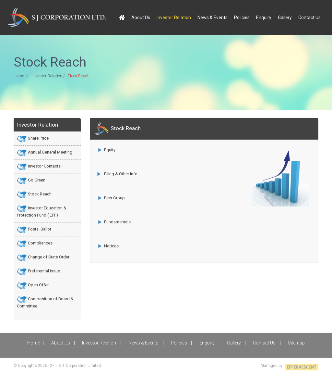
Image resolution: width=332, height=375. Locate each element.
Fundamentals (117, 221)
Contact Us (309, 16)
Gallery (285, 16)
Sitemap (296, 342)
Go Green (36, 179)
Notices (111, 245)
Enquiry (263, 16)
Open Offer (38, 284)
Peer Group (114, 197)
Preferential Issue (44, 270)
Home (19, 76)
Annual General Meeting (50, 151)
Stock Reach (40, 193)
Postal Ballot (39, 228)
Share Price (38, 137)
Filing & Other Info (120, 173)
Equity (109, 149)
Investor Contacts (44, 165)
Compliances (40, 242)
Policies (242, 16)
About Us (140, 16)
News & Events (212, 16)
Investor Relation (174, 16)
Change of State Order (48, 256)
